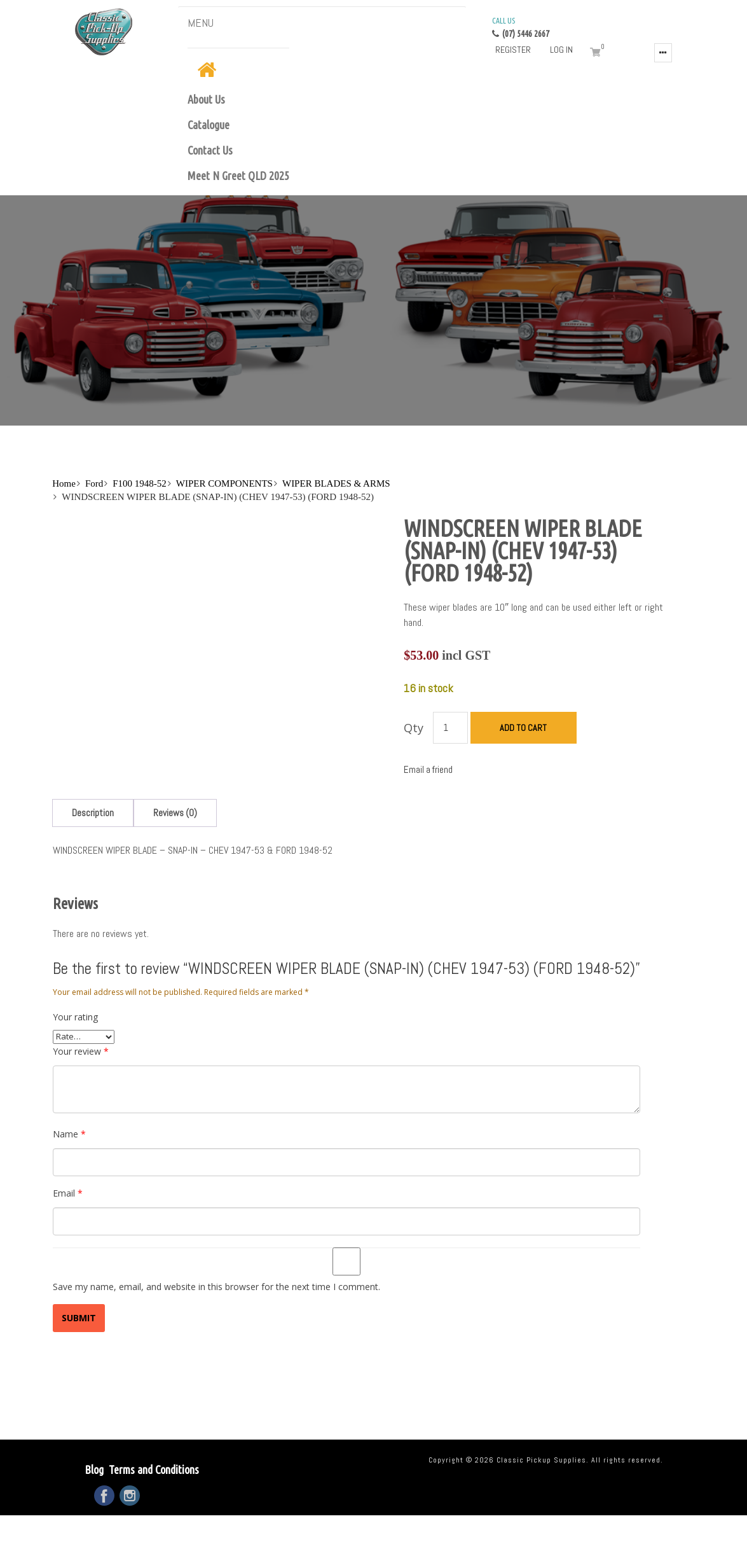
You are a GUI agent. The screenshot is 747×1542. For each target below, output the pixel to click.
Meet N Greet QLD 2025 (238, 175)
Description (93, 813)
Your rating (75, 1017)
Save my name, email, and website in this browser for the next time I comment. (216, 1287)
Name (69, 1134)
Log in (561, 49)
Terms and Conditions (154, 1469)
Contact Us (210, 150)
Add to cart (523, 727)
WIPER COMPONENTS (224, 483)
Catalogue (209, 124)
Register (513, 49)
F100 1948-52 (140, 483)
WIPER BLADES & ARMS (336, 483)
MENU (201, 22)
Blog (94, 1469)
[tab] (93, 812)
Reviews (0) (175, 813)
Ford (94, 483)
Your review (81, 1051)
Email (68, 1193)
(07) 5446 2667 (520, 27)
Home (64, 483)
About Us (206, 99)
